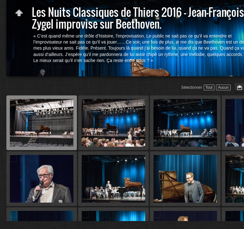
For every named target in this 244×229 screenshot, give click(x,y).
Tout (208, 87)
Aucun (223, 87)
